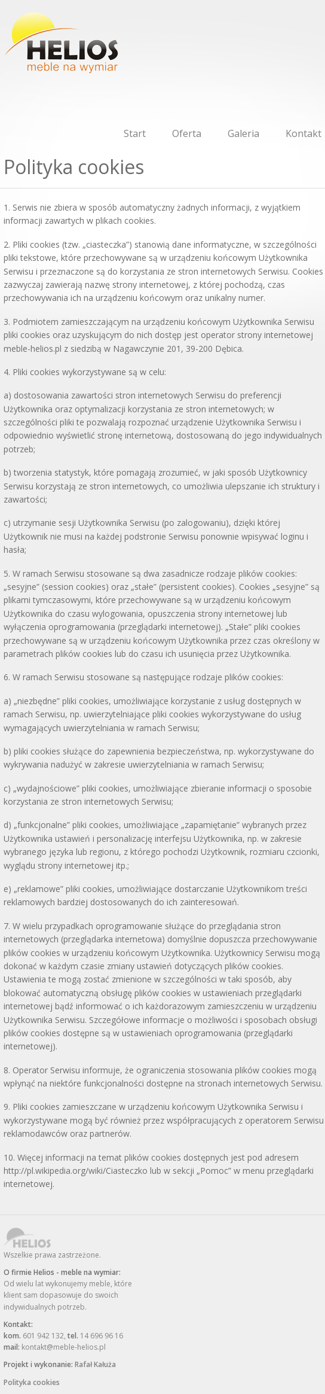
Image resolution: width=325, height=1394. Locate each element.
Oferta (186, 133)
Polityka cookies (32, 1382)
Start (135, 133)
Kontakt (303, 133)
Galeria (243, 133)
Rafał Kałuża (95, 1364)
